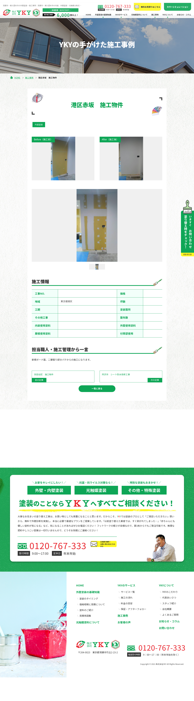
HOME (88, 11)
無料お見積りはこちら (150, 3)
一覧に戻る (97, 397)
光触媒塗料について (139, 11)
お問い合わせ (167, 636)
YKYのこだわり (170, 600)
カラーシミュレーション (177, 3)
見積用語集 (85, 624)
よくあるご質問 (170, 623)
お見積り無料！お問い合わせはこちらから (126, 557)
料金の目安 (127, 611)
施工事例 (29, 77)
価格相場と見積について (92, 612)
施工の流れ (127, 606)
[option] (97, 225)
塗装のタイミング (88, 607)
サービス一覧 (128, 600)
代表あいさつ (169, 606)
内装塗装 (39, 125)
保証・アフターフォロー (133, 617)
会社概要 (167, 617)
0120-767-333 (118, 3)
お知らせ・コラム (184, 11)
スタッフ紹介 (169, 611)
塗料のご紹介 (86, 618)
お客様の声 (124, 631)
